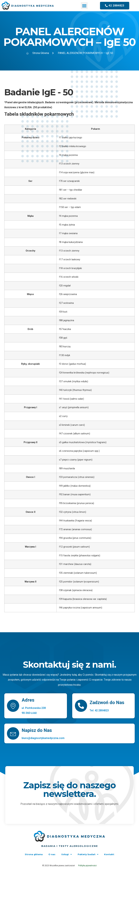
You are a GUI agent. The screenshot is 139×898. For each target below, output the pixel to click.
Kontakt (116, 854)
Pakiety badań (91, 854)
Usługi (66, 854)
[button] (84, 5)
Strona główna (27, 854)
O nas (49, 854)
